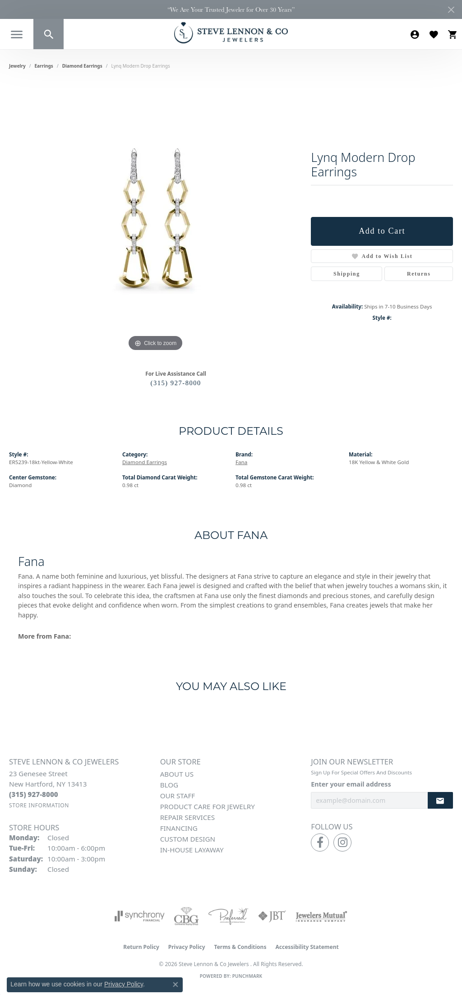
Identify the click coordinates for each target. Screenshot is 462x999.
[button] (48, 34)
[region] (155, 218)
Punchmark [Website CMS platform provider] (247, 976)
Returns (419, 274)
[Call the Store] (33, 794)
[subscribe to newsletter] (440, 800)
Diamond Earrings (82, 66)
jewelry (17, 66)
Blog (169, 784)
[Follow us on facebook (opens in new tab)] (320, 842)
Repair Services (187, 817)
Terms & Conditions (240, 947)
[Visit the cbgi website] (186, 916)
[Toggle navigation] (17, 34)
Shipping (346, 274)
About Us (177, 773)
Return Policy (141, 947)
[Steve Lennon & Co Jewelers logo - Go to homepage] (231, 32)
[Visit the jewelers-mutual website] (321, 916)
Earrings (44, 66)
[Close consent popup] (175, 984)
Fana (241, 462)
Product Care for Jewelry (207, 806)
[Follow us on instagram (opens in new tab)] (342, 842)
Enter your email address (351, 784)
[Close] (451, 9)
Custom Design (187, 838)
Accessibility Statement (306, 947)
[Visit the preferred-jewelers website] (228, 916)
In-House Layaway (192, 849)
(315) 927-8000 (176, 383)
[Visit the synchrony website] (140, 916)
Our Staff (177, 795)
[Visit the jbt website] (272, 916)
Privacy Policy (186, 947)
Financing (179, 828)
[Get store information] (39, 805)
